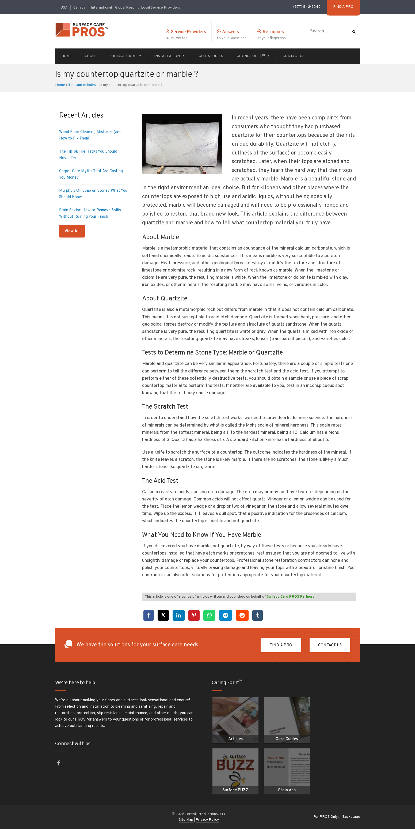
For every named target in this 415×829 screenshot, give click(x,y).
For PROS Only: (326, 817)
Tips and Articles (82, 85)
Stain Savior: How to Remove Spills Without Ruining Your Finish (90, 213)
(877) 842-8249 (307, 7)
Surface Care (125, 56)
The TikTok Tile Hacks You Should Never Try (88, 155)
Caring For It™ (252, 56)
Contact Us (293, 56)
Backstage (351, 817)
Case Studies (210, 56)
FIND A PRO (280, 645)
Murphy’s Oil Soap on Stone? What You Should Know (93, 194)
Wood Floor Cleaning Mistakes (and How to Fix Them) (90, 135)
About (90, 56)
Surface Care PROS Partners (290, 596)
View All (71, 231)
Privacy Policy (207, 819)
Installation (169, 56)
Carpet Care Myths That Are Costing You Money (91, 174)
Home (66, 56)
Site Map (186, 819)
